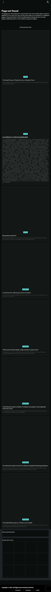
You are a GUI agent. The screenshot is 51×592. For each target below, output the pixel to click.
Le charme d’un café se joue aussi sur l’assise (16, 293)
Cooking (25, 346)
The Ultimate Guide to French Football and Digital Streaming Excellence (25, 466)
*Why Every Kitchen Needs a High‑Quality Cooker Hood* (20, 350)
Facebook (17, 590)
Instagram (28, 590)
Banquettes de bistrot (9, 235)
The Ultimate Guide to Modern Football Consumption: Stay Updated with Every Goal (24, 407)
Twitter (37, 590)
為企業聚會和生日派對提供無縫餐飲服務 (15, 137)
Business (25, 289)
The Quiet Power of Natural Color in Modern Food (18, 80)
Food (25, 76)
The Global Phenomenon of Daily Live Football (17, 523)
